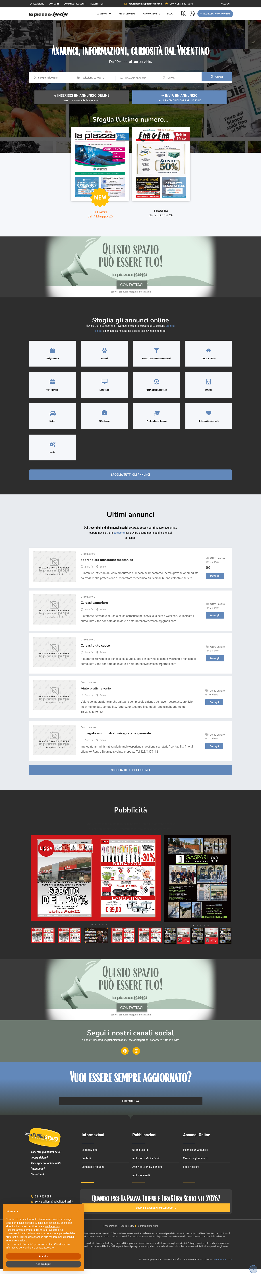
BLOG (170, 13)
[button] (79, 1210)
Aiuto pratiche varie (96, 693)
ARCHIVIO (104, 13)
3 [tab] (99, 928)
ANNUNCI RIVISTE (151, 13)
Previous (36, 882)
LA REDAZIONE (37, 4)
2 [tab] (96, 928)
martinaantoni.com (222, 1264)
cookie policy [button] (52, 1226)
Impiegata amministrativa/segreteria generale (116, 737)
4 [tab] (103, 928)
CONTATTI (54, 4)
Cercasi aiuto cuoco (95, 650)
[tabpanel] (96, 883)
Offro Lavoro (88, 558)
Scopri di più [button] (43, 1264)
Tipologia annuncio (135, 78)
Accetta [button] (43, 1256)
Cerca (217, 77)
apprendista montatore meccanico (107, 564)
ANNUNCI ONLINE (127, 13)
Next (156, 882)
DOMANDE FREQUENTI (74, 4)
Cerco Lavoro (88, 686)
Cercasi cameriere (94, 607)
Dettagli (214, 580)
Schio (103, 571)
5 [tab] (106, 928)
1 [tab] (92, 928)
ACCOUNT (226, 4)
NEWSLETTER (96, 4)
